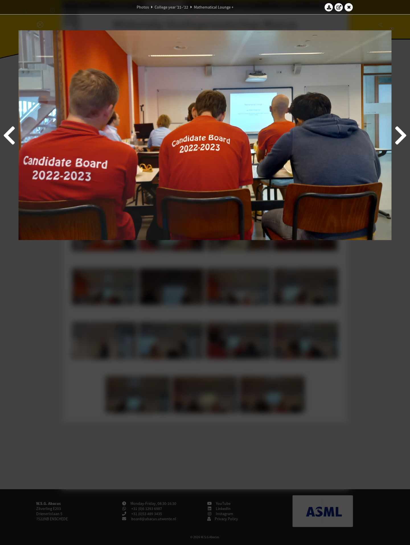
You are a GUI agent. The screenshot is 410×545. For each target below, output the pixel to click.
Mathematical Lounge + (213, 7)
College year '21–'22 (171, 7)
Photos (143, 7)
